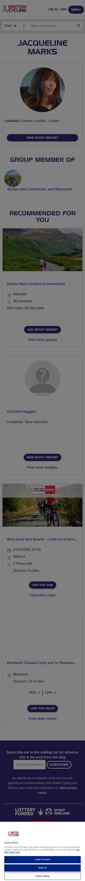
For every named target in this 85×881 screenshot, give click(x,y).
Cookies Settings (42, 876)
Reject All (42, 868)
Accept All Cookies (43, 860)
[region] (42, 851)
